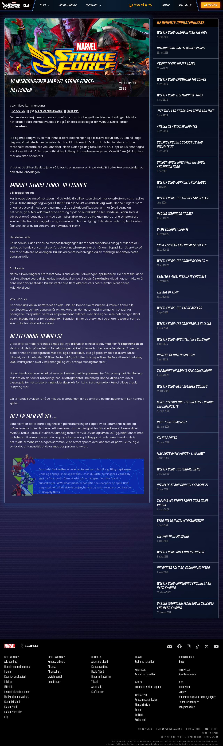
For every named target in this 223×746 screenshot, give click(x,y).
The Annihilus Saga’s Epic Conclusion (184, 371)
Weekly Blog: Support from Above (181, 182)
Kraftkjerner (97, 692)
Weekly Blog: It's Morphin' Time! (180, 95)
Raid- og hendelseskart (16, 697)
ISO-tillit (8, 687)
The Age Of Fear (167, 292)
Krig (6, 717)
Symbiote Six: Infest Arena (176, 64)
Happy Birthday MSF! (172, 422)
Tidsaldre (91, 5)
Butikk (96, 657)
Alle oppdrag (10, 662)
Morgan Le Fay (142, 705)
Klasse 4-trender (13, 712)
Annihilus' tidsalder (145, 674)
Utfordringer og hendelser (17, 667)
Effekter (8, 682)
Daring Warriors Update (175, 214)
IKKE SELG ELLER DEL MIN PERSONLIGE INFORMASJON (190, 737)
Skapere (183, 692)
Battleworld (185, 687)
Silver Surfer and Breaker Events (181, 245)
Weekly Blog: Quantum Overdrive (180, 552)
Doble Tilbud (97, 671)
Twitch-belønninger (189, 702)
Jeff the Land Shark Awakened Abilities (185, 111)
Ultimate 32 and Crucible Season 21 (182, 485)
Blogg (182, 662)
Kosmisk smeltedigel (15, 677)
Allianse (52, 667)
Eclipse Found (167, 438)
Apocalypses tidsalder (147, 700)
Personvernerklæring (169, 729)
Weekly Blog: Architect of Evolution (183, 339)
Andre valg (96, 687)
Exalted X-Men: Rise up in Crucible (181, 276)
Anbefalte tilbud (99, 662)
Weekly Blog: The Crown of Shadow (182, 261)
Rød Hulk (139, 715)
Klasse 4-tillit (11, 707)
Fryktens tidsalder (144, 662)
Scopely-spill (210, 733)
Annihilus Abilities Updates (177, 127)
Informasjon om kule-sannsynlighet (197, 697)
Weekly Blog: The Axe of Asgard (179, 308)
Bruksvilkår (145, 729)
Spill (43, 5)
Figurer (8, 671)
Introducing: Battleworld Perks (181, 48)
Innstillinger (54, 682)
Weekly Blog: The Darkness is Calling (184, 324)
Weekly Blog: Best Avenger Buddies (182, 386)
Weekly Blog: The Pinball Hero (178, 469)
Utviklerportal (55, 677)
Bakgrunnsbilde (187, 707)
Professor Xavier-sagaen (148, 687)
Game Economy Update (172, 229)
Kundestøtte (193, 729)
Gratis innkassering (101, 677)
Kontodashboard (56, 662)
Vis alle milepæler (188, 674)
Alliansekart (54, 671)
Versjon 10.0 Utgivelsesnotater (180, 521)
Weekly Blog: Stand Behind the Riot (182, 32)
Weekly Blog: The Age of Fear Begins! (183, 198)
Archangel (140, 720)
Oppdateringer (67, 5)
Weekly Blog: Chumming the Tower (181, 79)
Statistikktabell (12, 702)
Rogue (138, 710)
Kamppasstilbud (99, 667)
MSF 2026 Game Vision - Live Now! (180, 453)
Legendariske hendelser (17, 692)
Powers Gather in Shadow (176, 355)
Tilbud (94, 682)
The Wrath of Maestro (173, 536)
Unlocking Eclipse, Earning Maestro (183, 568)
